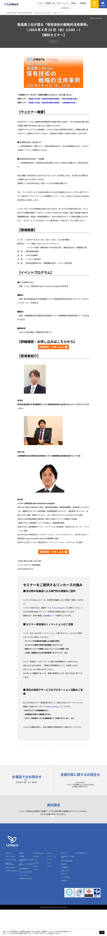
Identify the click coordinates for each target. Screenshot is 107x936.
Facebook (36, 889)
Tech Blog (36, 882)
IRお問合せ (64, 907)
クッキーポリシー (24, 901)
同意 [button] (102, 932)
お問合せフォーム (80, 789)
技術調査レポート (51, 615)
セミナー (49, 889)
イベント (49, 886)
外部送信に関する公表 (25, 905)
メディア (49, 892)
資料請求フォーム (53, 834)
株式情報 (63, 890)
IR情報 (73, 4)
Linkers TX (8, 879)
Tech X (35, 886)
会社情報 (48, 4)
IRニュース (64, 879)
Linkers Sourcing (10, 882)
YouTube (35, 895)
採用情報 (83, 4)
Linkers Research (59, 608)
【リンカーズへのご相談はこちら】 (36, 681)
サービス (40, 4)
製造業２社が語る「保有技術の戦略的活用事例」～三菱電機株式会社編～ (56, 102)
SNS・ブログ (56, 4)
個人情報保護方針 (24, 895)
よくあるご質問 (65, 903)
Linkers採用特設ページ (81, 879)
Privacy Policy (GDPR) (25, 898)
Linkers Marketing (10, 886)
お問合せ (94, 4)
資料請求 (103, 4)
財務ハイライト (65, 897)
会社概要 (21, 882)
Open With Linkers (38, 879)
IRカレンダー (64, 900)
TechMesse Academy (52, 706)
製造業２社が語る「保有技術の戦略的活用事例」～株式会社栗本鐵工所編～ (57, 98)
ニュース (65, 4)
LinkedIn (35, 892)
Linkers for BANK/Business (9, 890)
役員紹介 (21, 879)
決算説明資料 (64, 893)
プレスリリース (51, 882)
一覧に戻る (53, 755)
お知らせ (49, 879)
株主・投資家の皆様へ (67, 887)
